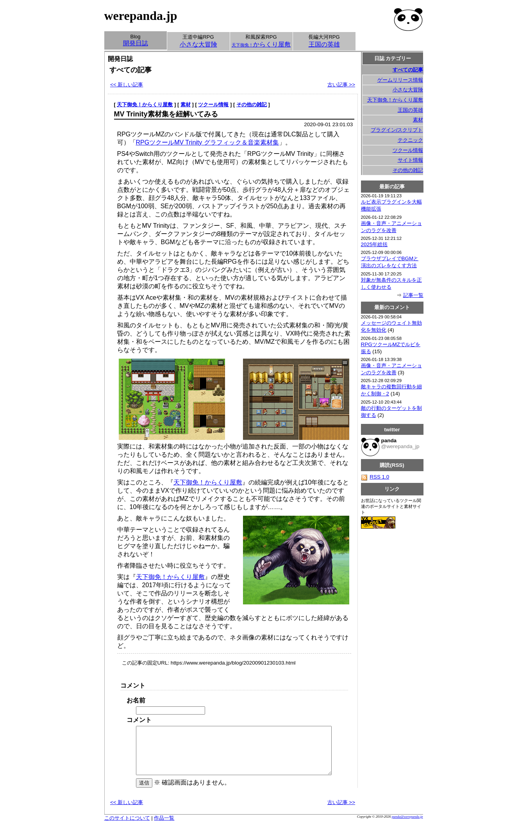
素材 (185, 104)
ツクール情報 (213, 104)
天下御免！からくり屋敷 (145, 104)
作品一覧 (164, 827)
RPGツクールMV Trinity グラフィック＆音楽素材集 (207, 142)
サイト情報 (410, 160)
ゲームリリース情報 (400, 80)
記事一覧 (413, 295)
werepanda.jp (140, 16)
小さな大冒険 (408, 90)
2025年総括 (374, 244)
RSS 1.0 (375, 477)
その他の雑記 (251, 104)
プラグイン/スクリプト (397, 130)
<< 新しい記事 (126, 85)
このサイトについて (127, 827)
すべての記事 (408, 70)
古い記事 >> (341, 85)
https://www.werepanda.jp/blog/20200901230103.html (233, 663)
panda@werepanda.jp (407, 826)
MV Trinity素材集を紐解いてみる (166, 114)
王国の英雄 (410, 110)
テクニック (410, 140)
